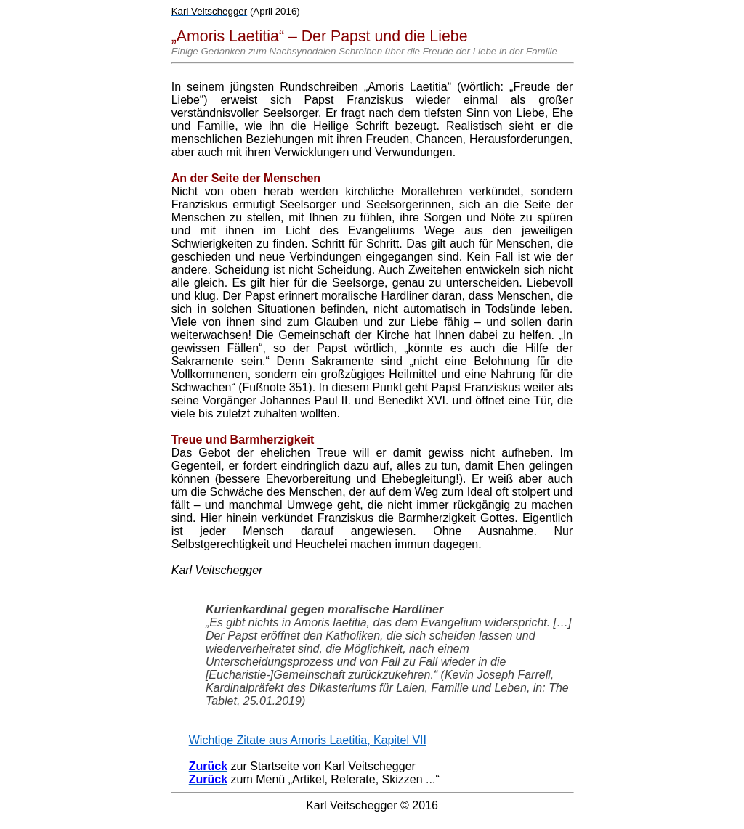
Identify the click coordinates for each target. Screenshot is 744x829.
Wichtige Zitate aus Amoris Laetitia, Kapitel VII (307, 740)
